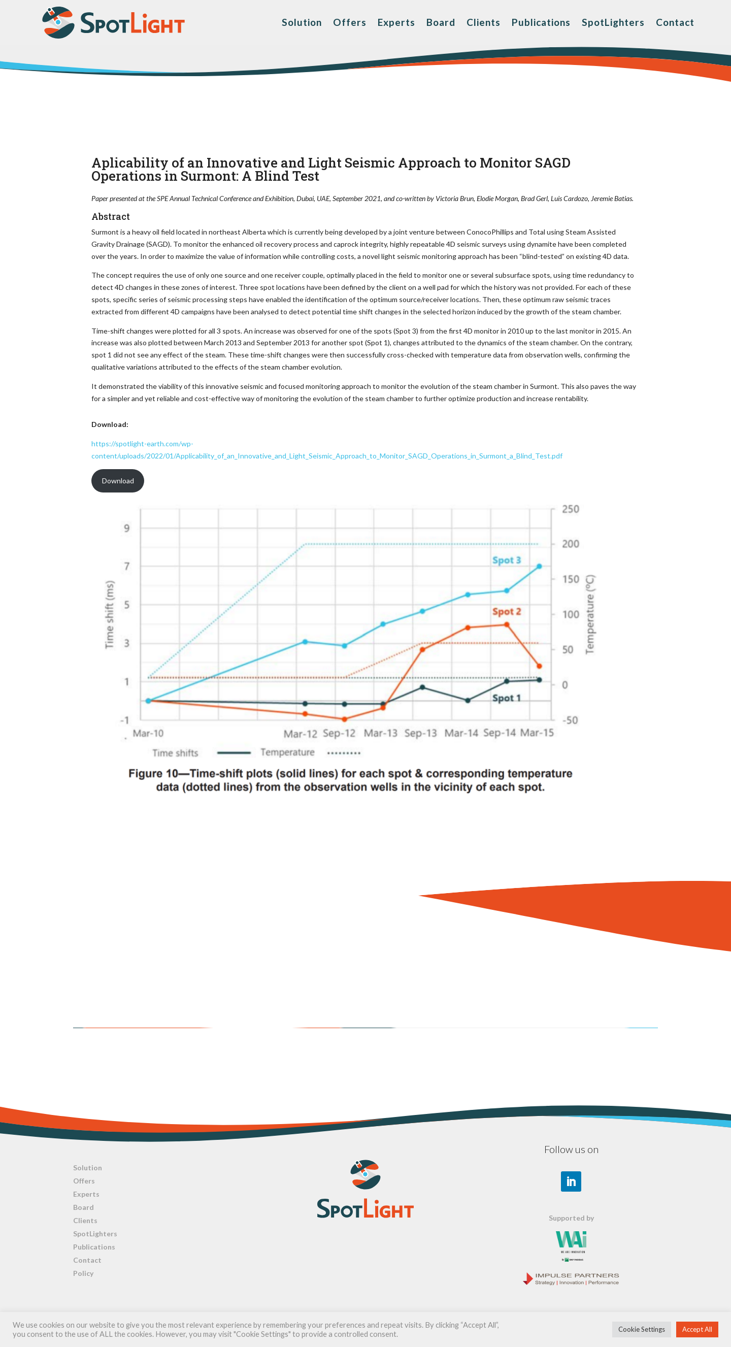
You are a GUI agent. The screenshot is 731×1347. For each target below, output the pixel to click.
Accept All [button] (697, 1329)
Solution (302, 22)
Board (440, 22)
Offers (350, 22)
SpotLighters (613, 22)
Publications (541, 22)
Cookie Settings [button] (641, 1329)
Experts (396, 22)
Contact (675, 22)
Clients (484, 22)
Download (118, 480)
